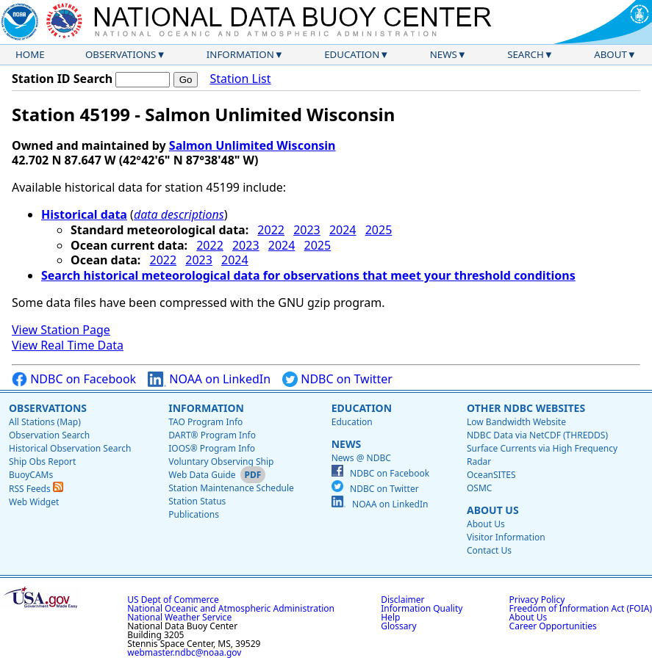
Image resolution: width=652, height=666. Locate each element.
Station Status (197, 501)
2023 (306, 230)
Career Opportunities (553, 626)
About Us (493, 510)
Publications (193, 514)
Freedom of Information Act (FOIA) (580, 608)
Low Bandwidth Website (516, 422)
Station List (240, 79)
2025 (379, 230)
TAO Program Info (205, 422)
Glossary (398, 626)
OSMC (479, 488)
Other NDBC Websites (526, 408)
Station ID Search (62, 78)
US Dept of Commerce (173, 599)
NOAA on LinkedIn (209, 379)
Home (30, 54)
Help (390, 617)
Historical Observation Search (70, 448)
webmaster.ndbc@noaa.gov (184, 652)
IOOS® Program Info (211, 448)
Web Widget (34, 502)
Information (240, 54)
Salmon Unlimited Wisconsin (252, 145)
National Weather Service (179, 617)
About (610, 54)
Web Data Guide (201, 474)
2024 (343, 230)
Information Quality (421, 608)
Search (525, 54)
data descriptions (179, 214)
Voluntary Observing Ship (220, 461)
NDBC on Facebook (74, 379)
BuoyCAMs (31, 474)
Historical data (84, 214)
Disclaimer (402, 599)
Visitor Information (506, 537)
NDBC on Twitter (337, 379)
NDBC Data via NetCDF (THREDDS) (537, 435)
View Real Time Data (67, 345)
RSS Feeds (36, 488)
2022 (270, 230)
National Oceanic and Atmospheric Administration (230, 608)
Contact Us (489, 550)
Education (351, 54)
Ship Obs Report (42, 461)
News (443, 54)
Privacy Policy (537, 599)
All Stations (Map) (45, 422)
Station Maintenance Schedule (231, 488)
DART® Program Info (212, 435)
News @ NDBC (361, 458)
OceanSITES (491, 474)
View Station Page (61, 330)
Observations (120, 54)
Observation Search (49, 435)
